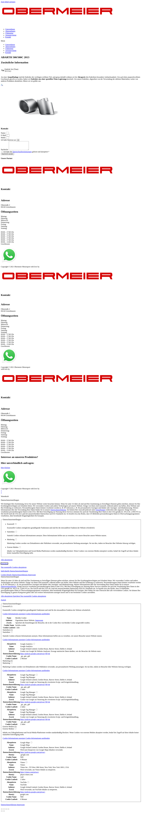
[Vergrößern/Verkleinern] (8, 810)
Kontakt (8, 37)
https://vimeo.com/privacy (29, 774)
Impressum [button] (32, 576)
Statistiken (12, 533)
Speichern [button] (4, 565)
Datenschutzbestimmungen (22, 153)
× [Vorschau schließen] (1, 492)
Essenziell (12, 526)
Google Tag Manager (27, 679)
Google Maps (25, 747)
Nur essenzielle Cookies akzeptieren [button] (13, 569)
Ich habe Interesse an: (9, 140)
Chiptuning (9, 33)
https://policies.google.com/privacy (32, 754)
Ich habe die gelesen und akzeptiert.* (26, 153)
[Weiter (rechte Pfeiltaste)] (4, 812)
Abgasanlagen (10, 31)
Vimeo (22, 766)
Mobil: (3, 138)
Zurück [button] (3, 602)
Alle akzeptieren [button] (6, 561)
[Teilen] (4, 810)
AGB (23, 266)
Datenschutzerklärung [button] (20, 576)
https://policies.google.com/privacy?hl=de (35, 655)
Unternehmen (10, 29)
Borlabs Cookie (20, 620)
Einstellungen (100, 511)
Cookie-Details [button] (6, 576)
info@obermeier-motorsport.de (12, 197)
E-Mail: (4, 135)
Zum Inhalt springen (8, 2)
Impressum (5, 266)
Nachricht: (5, 151)
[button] (71, 41)
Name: (3, 133)
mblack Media (45, 268)
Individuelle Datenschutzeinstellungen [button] (14, 573)
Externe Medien (14, 549)
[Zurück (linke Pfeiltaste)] (2, 812)
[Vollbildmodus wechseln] (6, 810)
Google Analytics (26, 648)
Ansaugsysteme (10, 35)
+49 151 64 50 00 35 (8, 195)
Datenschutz (14, 266)
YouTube (23, 786)
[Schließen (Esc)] (2, 810)
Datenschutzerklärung (58, 511)
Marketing (12, 541)
